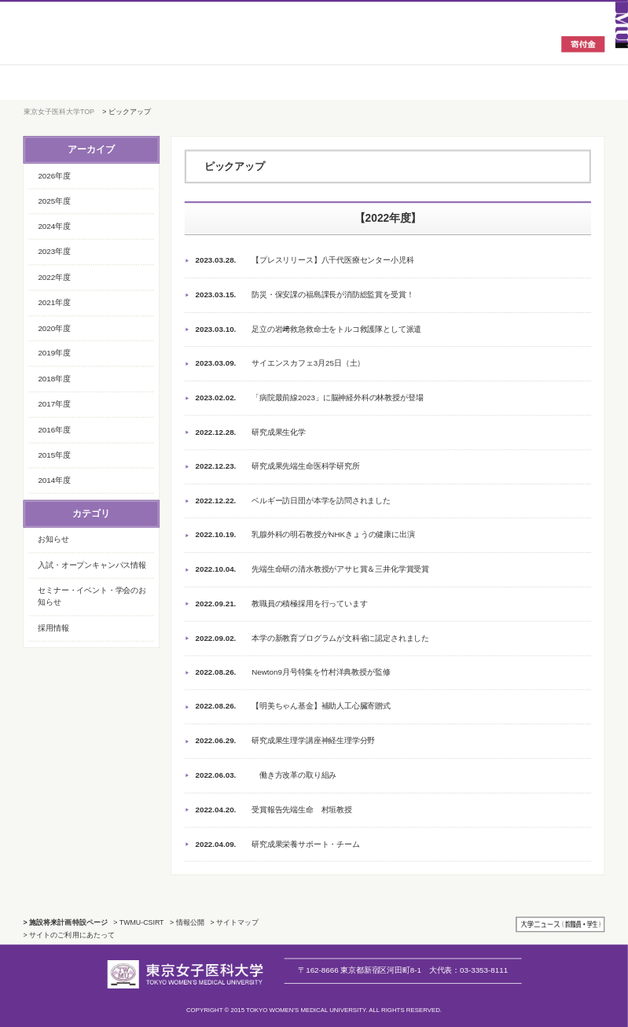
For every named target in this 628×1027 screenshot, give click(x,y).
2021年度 (54, 302)
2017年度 (54, 403)
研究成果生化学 (250, 432)
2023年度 (54, 251)
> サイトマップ (234, 922)
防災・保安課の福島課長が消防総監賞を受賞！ (304, 295)
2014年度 (54, 480)
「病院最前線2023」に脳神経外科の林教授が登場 (309, 398)
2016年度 (54, 429)
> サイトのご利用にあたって (69, 935)
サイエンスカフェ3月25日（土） (280, 364)
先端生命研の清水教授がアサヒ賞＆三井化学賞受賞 (311, 570)
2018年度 (54, 378)
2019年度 (54, 352)
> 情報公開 (187, 922)
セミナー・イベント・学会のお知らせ (91, 596)
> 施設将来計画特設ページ (66, 922)
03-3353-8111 (468, 970)
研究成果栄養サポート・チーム (277, 844)
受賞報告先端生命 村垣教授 (273, 810)
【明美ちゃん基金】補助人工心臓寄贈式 (292, 707)
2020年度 (54, 327)
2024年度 (54, 226)
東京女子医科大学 (112, 42)
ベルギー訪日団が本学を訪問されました (292, 501)
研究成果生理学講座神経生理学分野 (285, 741)
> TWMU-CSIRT (138, 922)
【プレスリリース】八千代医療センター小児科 (304, 261)
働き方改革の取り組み (265, 775)
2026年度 (54, 175)
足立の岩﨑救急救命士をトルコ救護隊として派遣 (308, 329)
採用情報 (53, 628)
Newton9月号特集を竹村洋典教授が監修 (292, 673)
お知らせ (53, 539)
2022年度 (54, 276)
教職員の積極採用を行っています (281, 604)
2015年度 (54, 455)
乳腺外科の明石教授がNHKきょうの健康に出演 (304, 535)
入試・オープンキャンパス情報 (91, 565)
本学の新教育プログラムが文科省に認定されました (311, 638)
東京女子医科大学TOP (59, 112)
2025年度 (54, 201)
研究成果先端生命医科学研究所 (277, 467)
